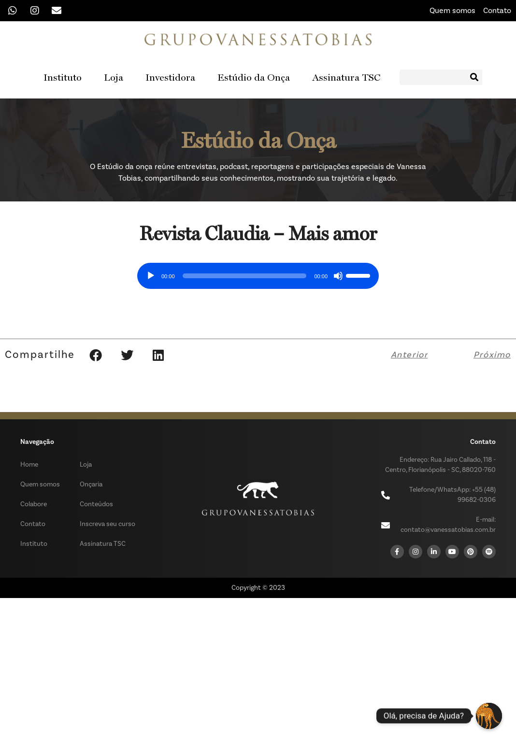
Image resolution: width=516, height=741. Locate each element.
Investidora (170, 77)
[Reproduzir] (151, 275)
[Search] (474, 77)
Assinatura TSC (346, 77)
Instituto (62, 77)
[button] (95, 354)
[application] (258, 272)
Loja (113, 77)
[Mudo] (338, 275)
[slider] (245, 275)
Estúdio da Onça (253, 77)
